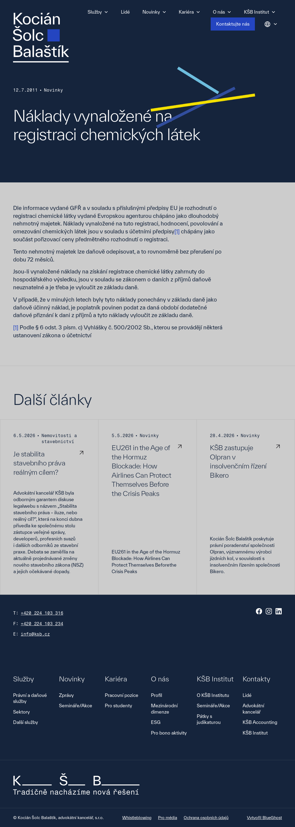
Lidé (125, 11)
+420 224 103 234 (42, 623)
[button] (98, 12)
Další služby (25, 722)
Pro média (167, 817)
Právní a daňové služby (30, 698)
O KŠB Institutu (213, 695)
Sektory (21, 711)
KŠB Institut (255, 732)
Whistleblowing (136, 817)
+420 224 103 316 (42, 613)
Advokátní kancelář (253, 708)
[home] (41, 37)
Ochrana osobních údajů (206, 817)
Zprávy (66, 695)
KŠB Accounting (260, 722)
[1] (177, 231)
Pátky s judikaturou (209, 719)
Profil (156, 695)
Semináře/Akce (75, 705)
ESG (155, 722)
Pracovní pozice (121, 695)
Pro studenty (118, 705)
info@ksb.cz (35, 634)
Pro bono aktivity (169, 732)
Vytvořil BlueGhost (264, 817)
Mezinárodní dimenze (164, 708)
